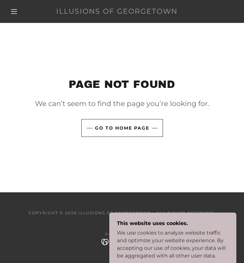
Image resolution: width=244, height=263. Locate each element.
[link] (117, 12)
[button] (14, 11)
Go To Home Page (122, 128)
